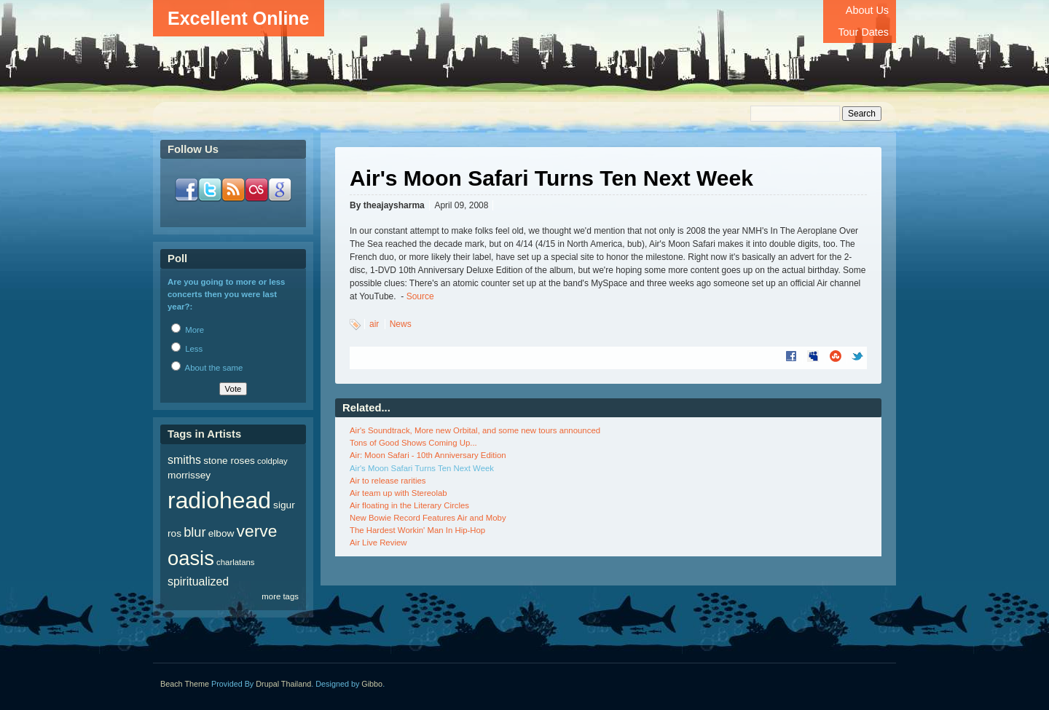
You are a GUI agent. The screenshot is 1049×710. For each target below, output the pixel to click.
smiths (184, 460)
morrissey (189, 475)
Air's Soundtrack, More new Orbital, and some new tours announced (475, 430)
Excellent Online (239, 18)
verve (257, 530)
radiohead (219, 500)
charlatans (235, 562)
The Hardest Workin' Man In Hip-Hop (417, 530)
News (401, 324)
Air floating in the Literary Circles (409, 505)
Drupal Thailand (283, 683)
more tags (280, 596)
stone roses (229, 460)
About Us (867, 10)
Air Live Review (378, 542)
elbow (221, 533)
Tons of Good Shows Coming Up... (413, 442)
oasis (191, 558)
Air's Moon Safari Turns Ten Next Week (422, 468)
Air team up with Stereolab (398, 493)
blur (194, 532)
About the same (207, 367)
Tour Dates (863, 32)
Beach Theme (184, 683)
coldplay (272, 461)
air (374, 324)
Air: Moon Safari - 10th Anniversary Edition (428, 455)
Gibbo (371, 683)
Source (420, 296)
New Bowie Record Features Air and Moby (428, 517)
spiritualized (198, 581)
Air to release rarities (387, 480)
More (187, 330)
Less (187, 348)
